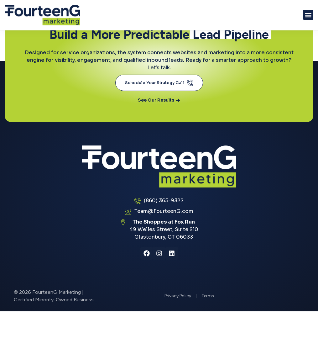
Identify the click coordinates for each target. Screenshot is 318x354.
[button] (308, 15)
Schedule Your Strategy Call (159, 83)
